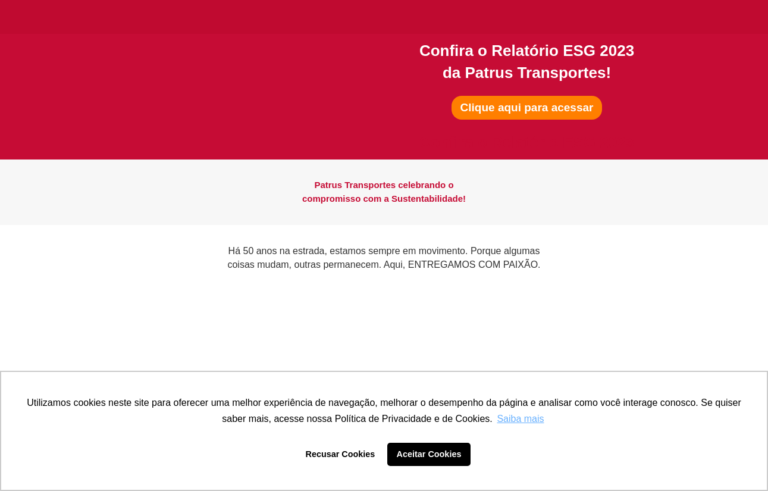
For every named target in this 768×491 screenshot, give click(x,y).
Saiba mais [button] (520, 419)
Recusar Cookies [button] (340, 454)
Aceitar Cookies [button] (429, 454)
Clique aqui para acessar (527, 107)
